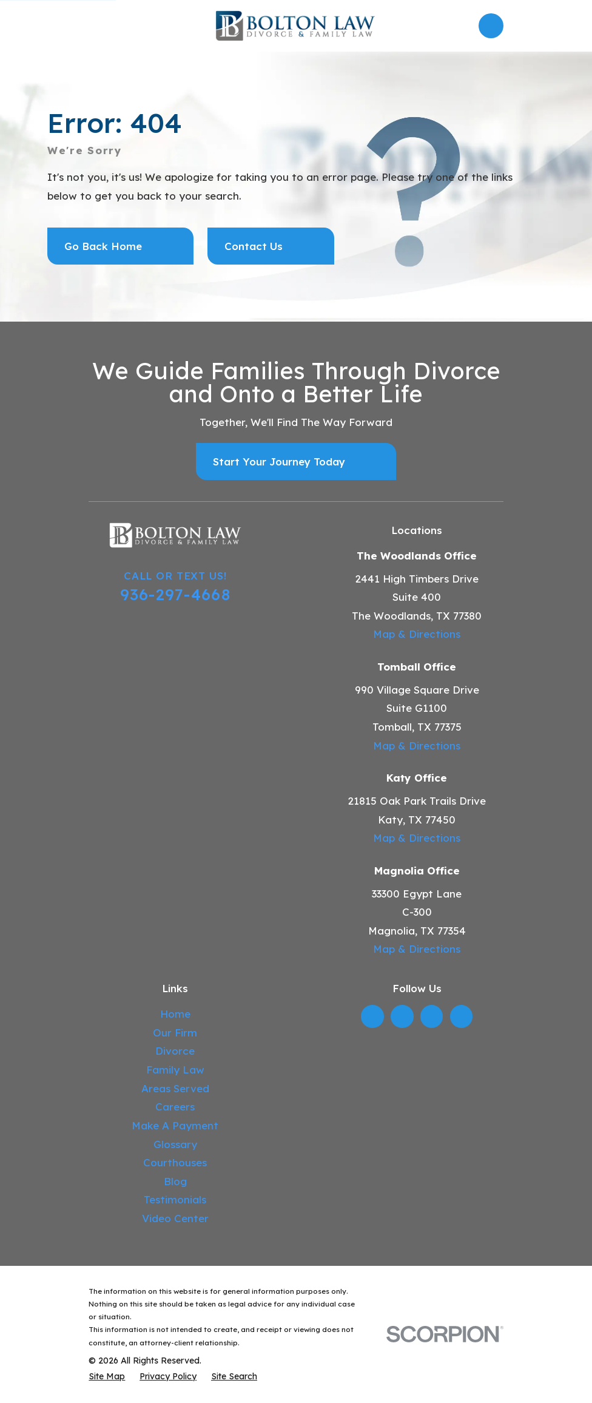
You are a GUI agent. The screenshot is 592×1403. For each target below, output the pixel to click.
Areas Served (175, 1088)
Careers (175, 1106)
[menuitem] (107, 1377)
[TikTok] (461, 1016)
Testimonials (175, 1199)
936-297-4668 (175, 594)
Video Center (175, 1218)
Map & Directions (416, 633)
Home (175, 1013)
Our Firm (175, 1032)
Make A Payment (175, 1125)
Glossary (175, 1144)
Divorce (175, 1050)
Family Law (175, 1069)
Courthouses (175, 1162)
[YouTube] (432, 1016)
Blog (175, 1181)
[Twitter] (402, 1016)
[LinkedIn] (372, 1016)
